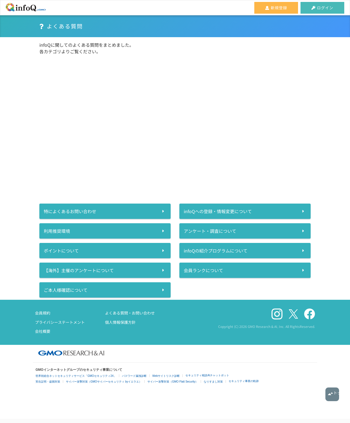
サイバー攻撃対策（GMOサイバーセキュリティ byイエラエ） (104, 381)
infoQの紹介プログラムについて (215, 250)
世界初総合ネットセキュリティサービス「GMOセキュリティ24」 (76, 375)
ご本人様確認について (66, 290)
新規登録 (276, 7)
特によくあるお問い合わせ (70, 211)
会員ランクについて (203, 270)
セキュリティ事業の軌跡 (244, 381)
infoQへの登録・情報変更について (218, 211)
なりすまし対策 (213, 381)
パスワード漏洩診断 (134, 375)
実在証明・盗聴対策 (48, 381)
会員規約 (42, 313)
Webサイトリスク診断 (166, 375)
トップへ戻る (332, 394)
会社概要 (42, 331)
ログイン (322, 7)
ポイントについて (61, 250)
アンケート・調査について (210, 231)
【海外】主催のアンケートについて (79, 270)
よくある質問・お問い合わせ (130, 313)
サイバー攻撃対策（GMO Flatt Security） (172, 381)
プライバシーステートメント (60, 322)
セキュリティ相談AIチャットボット (207, 375)
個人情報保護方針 (120, 322)
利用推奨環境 (57, 231)
